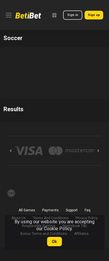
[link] (28, 15)
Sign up (94, 15)
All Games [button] (27, 210)
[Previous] (10, 150)
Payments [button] (50, 210)
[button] (28, 150)
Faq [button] (87, 210)
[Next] (98, 150)
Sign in (72, 15)
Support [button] (72, 210)
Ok (54, 241)
